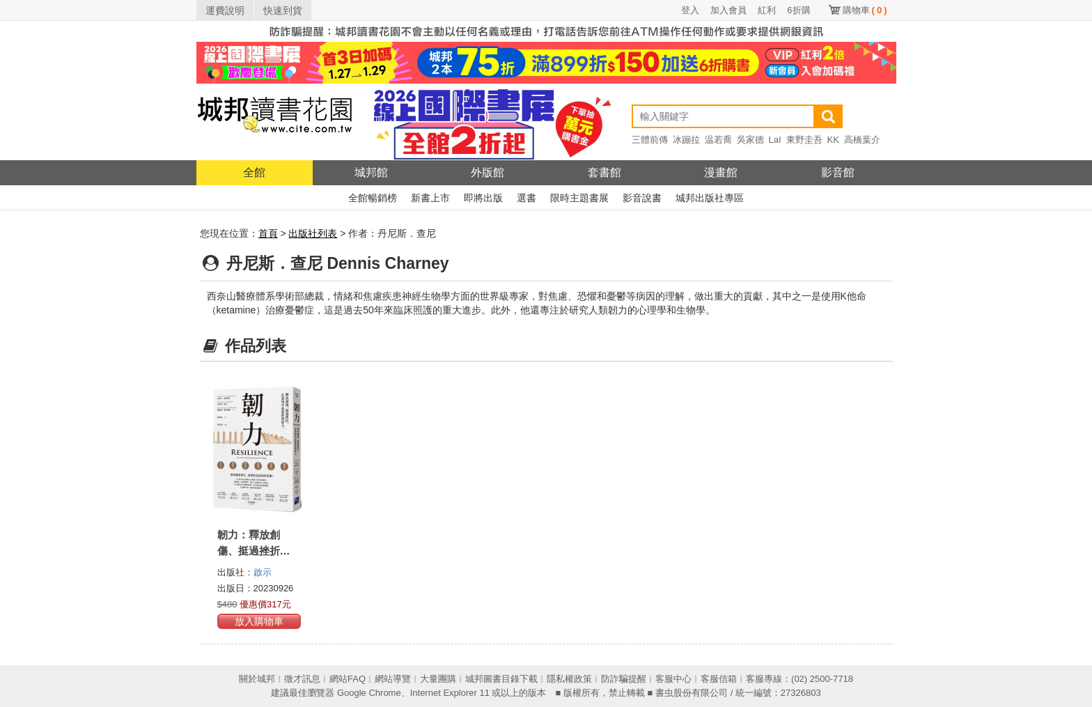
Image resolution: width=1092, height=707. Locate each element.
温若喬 (718, 139)
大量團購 (438, 679)
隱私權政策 (569, 679)
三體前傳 (650, 139)
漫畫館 (721, 172)
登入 (690, 10)
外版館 (487, 172)
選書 (526, 197)
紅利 (767, 10)
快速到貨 (282, 10)
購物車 (865, 10)
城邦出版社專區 (710, 197)
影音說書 (642, 197)
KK (833, 139)
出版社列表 (312, 233)
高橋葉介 (862, 139)
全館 (254, 172)
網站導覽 (393, 679)
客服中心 (673, 679)
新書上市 (430, 197)
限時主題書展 (579, 197)
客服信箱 (719, 679)
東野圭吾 (804, 139)
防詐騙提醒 (623, 679)
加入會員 (728, 10)
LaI (775, 139)
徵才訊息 (302, 679)
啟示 (263, 572)
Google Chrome (369, 692)
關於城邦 (257, 679)
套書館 (604, 172)
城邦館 (371, 172)
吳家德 (750, 139)
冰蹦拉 (686, 139)
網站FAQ (347, 679)
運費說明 (224, 10)
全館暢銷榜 (372, 197)
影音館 (838, 172)
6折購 (798, 10)
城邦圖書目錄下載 (501, 679)
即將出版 (483, 197)
